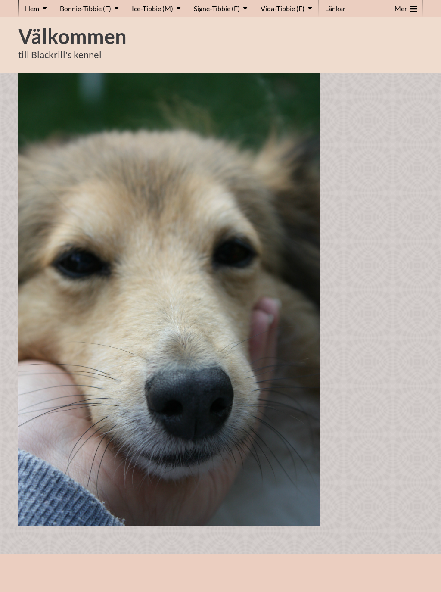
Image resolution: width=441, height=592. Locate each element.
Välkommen (72, 36)
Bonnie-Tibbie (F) (85, 8)
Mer (405, 6)
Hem (32, 8)
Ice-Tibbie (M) (152, 8)
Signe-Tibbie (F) (217, 8)
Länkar (335, 8)
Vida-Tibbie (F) (282, 8)
